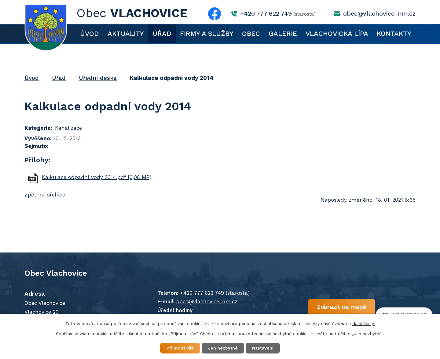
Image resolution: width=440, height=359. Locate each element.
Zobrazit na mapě (341, 306)
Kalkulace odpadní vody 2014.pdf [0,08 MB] (97, 177)
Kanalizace (68, 128)
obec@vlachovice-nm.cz (379, 13)
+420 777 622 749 (266, 13)
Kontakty (394, 33)
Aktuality (126, 33)
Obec (251, 33)
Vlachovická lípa (337, 33)
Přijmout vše (180, 348)
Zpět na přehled (45, 195)
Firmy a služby (206, 33)
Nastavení (262, 348)
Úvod (89, 33)
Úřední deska (98, 77)
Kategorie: (38, 128)
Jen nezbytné (223, 348)
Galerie (283, 33)
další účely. (363, 323)
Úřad (161, 33)
